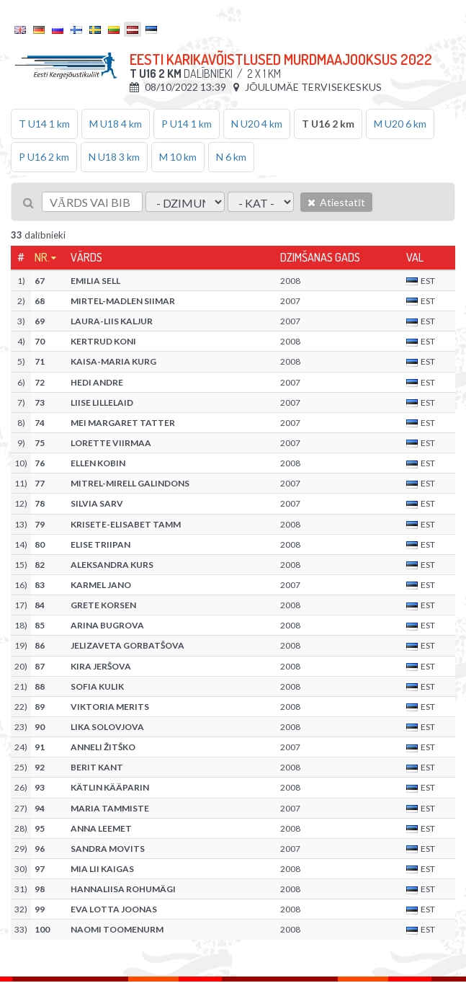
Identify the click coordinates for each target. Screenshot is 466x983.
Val (415, 257)
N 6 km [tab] (231, 157)
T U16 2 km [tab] (328, 123)
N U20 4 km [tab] (256, 123)
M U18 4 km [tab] (115, 123)
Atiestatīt (336, 202)
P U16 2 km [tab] (44, 157)
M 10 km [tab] (178, 157)
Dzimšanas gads (320, 257)
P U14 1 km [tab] (186, 123)
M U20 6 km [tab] (400, 123)
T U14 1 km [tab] (44, 123)
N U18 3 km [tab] (114, 157)
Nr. (42, 257)
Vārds (86, 257)
